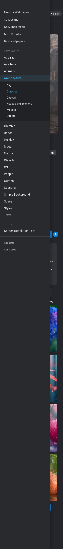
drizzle (50, 152)
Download (29, 234)
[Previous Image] (4, 234)
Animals (51, 13)
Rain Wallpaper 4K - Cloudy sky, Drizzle (20, 5)
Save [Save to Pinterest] (41, 292)
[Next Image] (55, 234)
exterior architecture (29, 159)
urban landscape (20, 146)
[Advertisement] (31, 196)
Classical (34, 30)
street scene (34, 152)
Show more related (29, 507)
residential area (13, 152)
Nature (23, 13)
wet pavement (40, 139)
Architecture (17, 30)
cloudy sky (41, 146)
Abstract (37, 13)
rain (12, 139)
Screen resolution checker (30, 279)
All (12, 13)
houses (22, 139)
